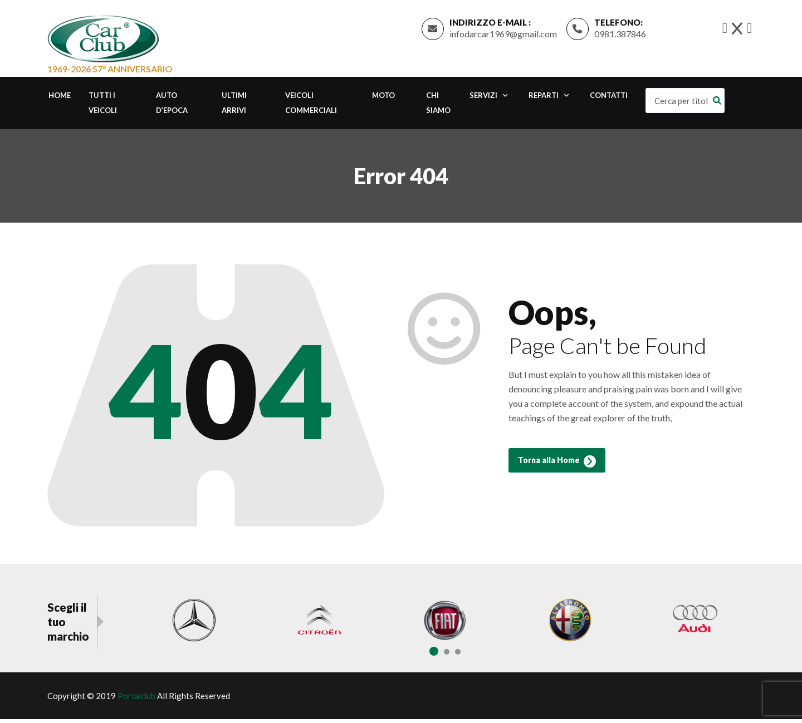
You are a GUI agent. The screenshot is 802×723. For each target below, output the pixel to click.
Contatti (609, 99)
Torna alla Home (557, 467)
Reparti (544, 99)
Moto (383, 99)
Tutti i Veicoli (103, 107)
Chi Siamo (438, 107)
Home (59, 99)
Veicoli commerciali (311, 107)
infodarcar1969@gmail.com (503, 35)
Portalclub (137, 700)
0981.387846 (620, 35)
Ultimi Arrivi (234, 107)
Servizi (483, 99)
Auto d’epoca (172, 107)
